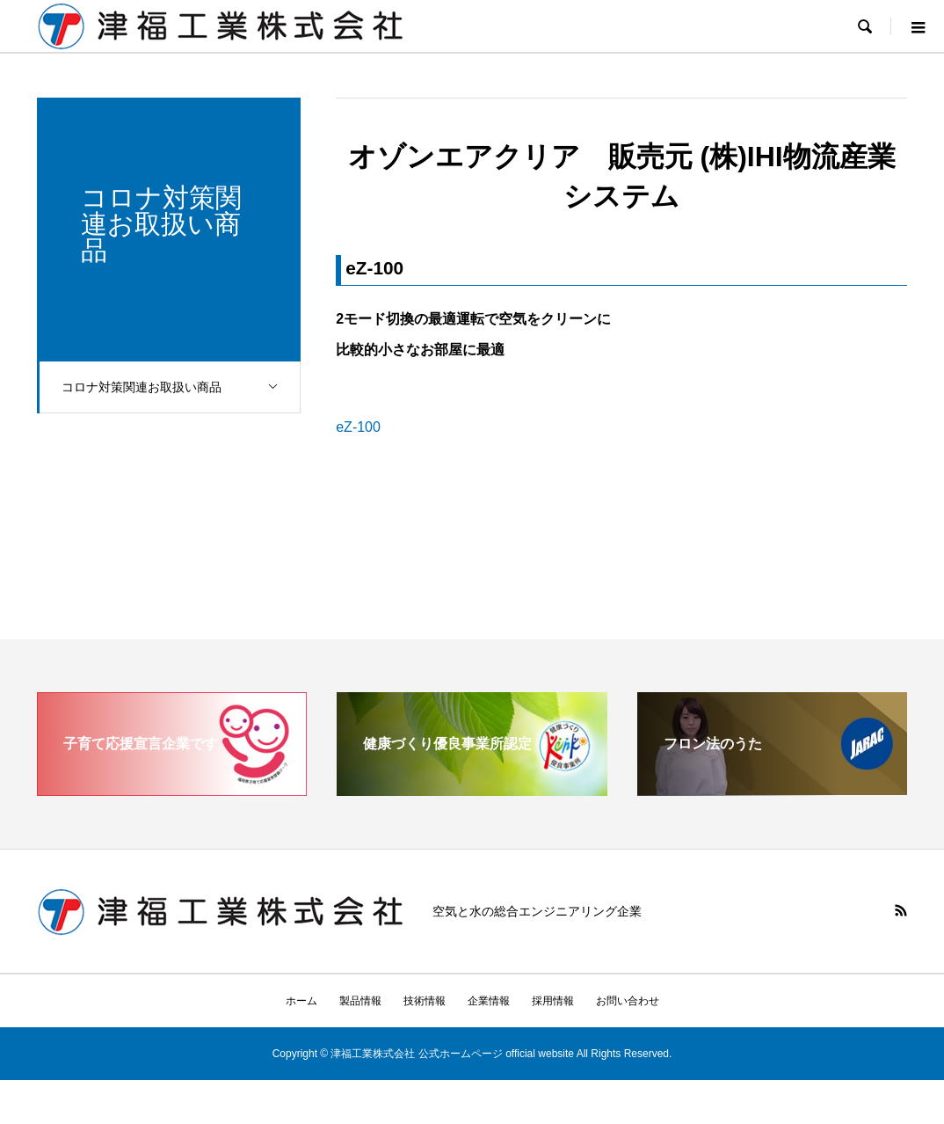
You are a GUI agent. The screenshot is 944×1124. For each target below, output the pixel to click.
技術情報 (424, 1001)
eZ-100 (358, 427)
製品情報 (360, 1001)
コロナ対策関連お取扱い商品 (182, 387)
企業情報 (489, 1001)
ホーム (301, 1001)
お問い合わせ (627, 1001)
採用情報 (553, 1001)
